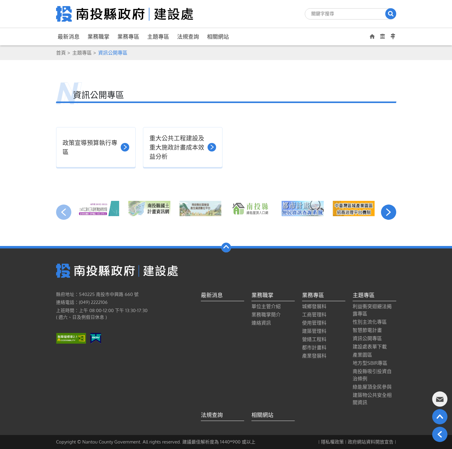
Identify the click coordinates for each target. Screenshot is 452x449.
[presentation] (63, 212)
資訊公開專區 (367, 338)
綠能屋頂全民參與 (372, 387)
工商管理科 (314, 315)
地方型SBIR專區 (370, 363)
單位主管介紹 (266, 306)
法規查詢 (188, 36)
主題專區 (158, 36)
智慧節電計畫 (367, 330)
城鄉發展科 (314, 306)
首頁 (61, 53)
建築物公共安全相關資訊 (372, 398)
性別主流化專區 (370, 322)
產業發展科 (314, 356)
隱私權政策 (332, 442)
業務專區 (128, 36)
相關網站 (218, 36)
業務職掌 (98, 36)
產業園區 (362, 355)
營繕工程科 (314, 339)
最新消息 (69, 36)
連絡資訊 (261, 323)
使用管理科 (314, 323)
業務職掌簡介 (266, 315)
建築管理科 (314, 331)
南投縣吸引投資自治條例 (372, 375)
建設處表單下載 (370, 347)
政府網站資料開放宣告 (370, 442)
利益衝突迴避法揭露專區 (372, 310)
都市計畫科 (314, 347)
